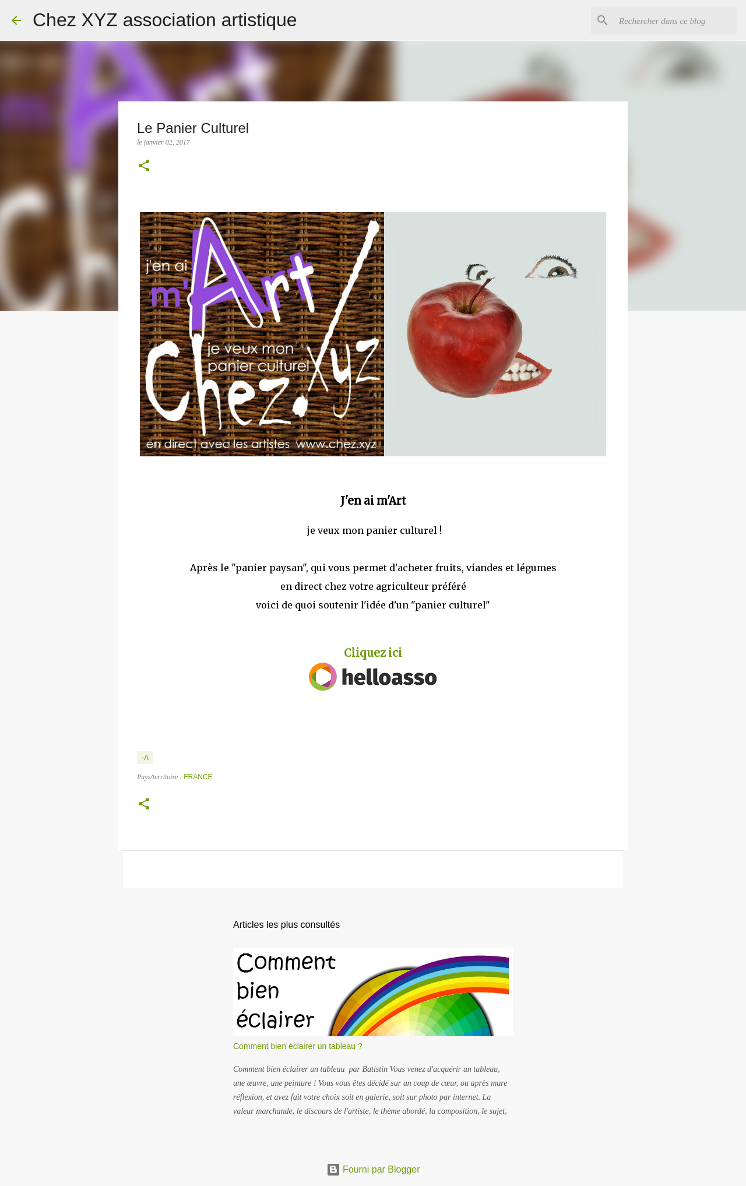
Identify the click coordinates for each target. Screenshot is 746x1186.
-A (145, 758)
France (198, 777)
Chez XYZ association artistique (165, 19)
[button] (144, 166)
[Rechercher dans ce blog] (675, 20)
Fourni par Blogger (373, 1169)
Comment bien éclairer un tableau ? (298, 1046)
